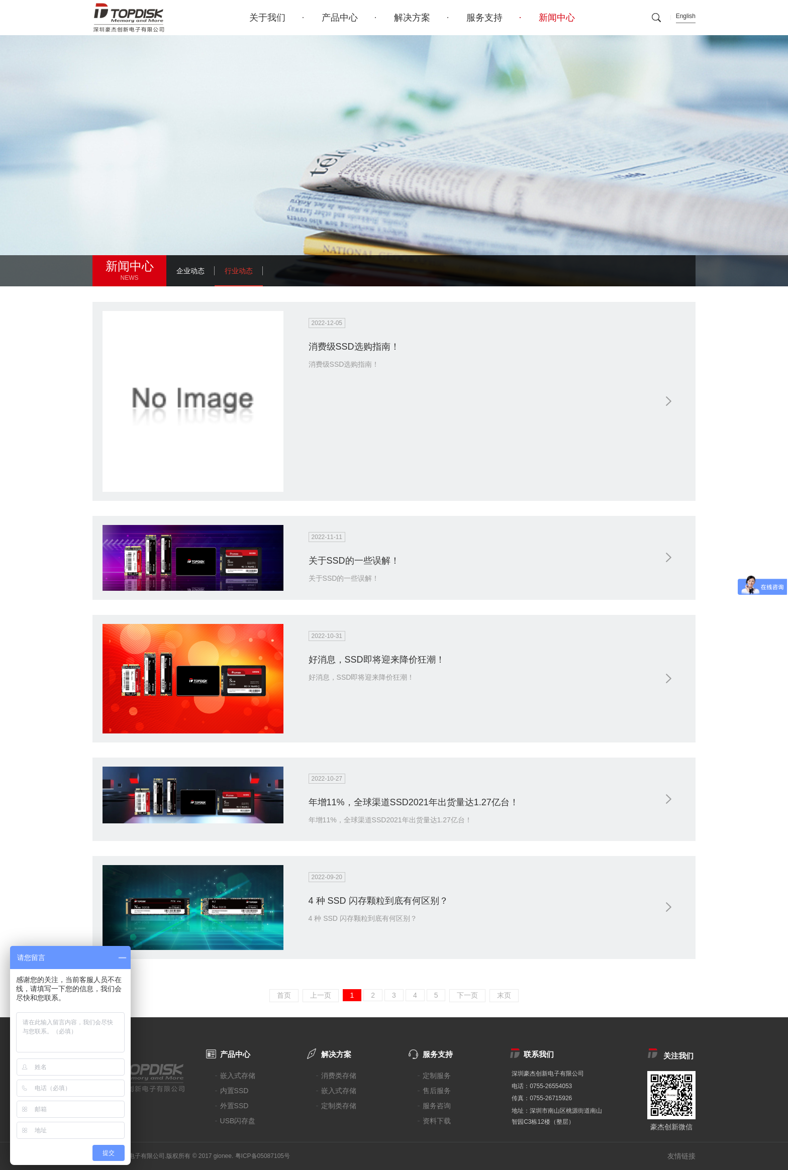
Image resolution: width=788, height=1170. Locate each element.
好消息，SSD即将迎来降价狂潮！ (377, 660)
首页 (284, 995)
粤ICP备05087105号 (262, 1155)
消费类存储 (338, 1076)
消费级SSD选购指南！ (354, 347)
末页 (504, 995)
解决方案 (412, 18)
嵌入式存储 (237, 1076)
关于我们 (267, 18)
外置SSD (234, 1106)
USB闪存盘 (238, 1121)
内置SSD (234, 1091)
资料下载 (437, 1121)
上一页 (320, 995)
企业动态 (190, 271)
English (686, 16)
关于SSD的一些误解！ (354, 561)
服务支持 (484, 18)
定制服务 (437, 1076)
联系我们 (539, 1054)
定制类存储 (338, 1106)
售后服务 (437, 1091)
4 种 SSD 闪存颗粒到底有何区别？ (378, 901)
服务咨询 (437, 1106)
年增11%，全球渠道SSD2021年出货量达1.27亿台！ (414, 802)
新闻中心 (557, 18)
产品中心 (340, 18)
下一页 (467, 995)
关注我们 (678, 1055)
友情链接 (681, 1156)
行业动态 (239, 271)
